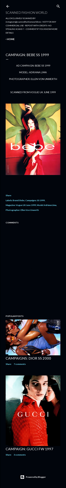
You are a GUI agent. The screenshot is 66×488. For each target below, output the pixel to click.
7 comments (20, 364)
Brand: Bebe (18, 200)
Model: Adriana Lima (46, 205)
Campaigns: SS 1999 (35, 200)
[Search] (58, 5)
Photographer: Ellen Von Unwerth (22, 210)
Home (11, 39)
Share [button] (8, 195)
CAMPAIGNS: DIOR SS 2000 (28, 358)
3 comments (20, 454)
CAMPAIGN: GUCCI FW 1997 (29, 449)
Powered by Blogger (33, 477)
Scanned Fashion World (26, 12)
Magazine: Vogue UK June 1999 (21, 205)
